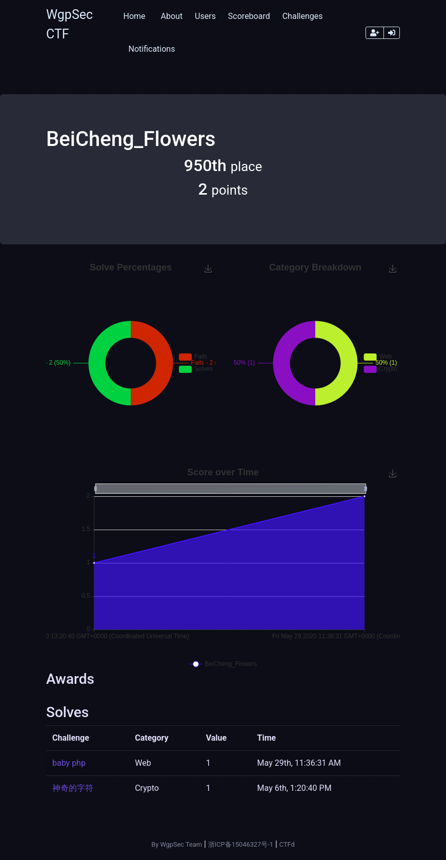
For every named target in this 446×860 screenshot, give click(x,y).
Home (134, 16)
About (172, 16)
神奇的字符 (72, 788)
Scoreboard (249, 16)
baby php (69, 763)
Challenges (302, 16)
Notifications (151, 49)
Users (205, 16)
